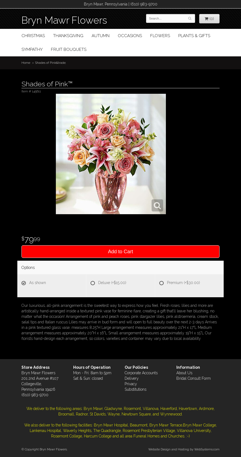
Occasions (130, 35)
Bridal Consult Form (193, 378)
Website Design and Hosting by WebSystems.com (184, 449)
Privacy (131, 384)
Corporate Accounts (141, 373)
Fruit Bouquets (68, 49)
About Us (184, 373)
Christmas (33, 35)
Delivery (132, 378)
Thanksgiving (68, 35)
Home (25, 63)
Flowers (160, 35)
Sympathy (32, 49)
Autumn (100, 35)
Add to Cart (120, 251)
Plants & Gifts (194, 35)
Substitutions (135, 389)
